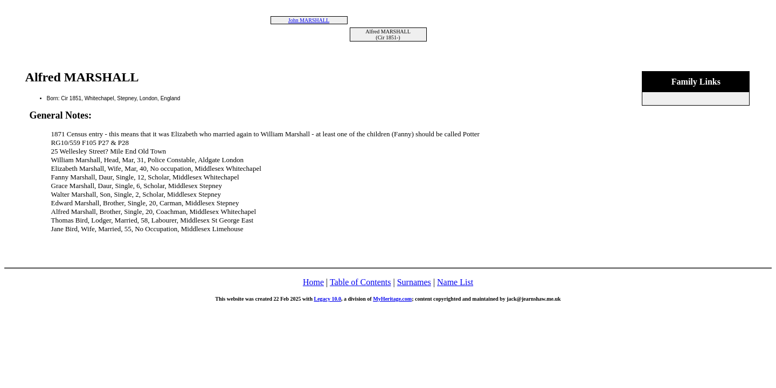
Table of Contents (360, 282)
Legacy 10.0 (327, 299)
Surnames (414, 282)
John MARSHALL (308, 20)
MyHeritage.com (392, 299)
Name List (455, 282)
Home (313, 282)
